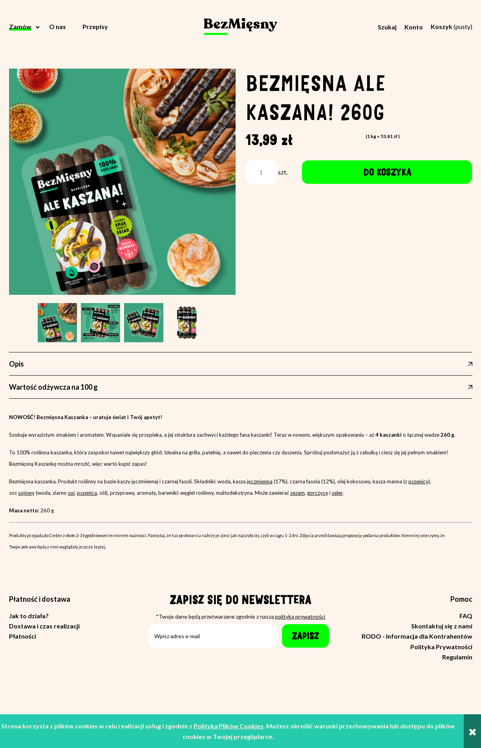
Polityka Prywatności (441, 646)
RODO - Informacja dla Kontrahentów (417, 636)
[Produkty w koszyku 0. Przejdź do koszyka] (451, 26)
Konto (413, 27)
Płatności (22, 636)
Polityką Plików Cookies (228, 726)
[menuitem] (25, 27)
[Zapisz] (305, 636)
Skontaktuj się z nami (441, 626)
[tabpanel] (240, 490)
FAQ (465, 615)
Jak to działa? (29, 615)
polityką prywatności (300, 616)
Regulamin (457, 657)
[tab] (240, 364)
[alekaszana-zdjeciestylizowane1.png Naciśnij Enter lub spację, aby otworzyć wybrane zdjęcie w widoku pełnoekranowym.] (122, 182)
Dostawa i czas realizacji (44, 626)
